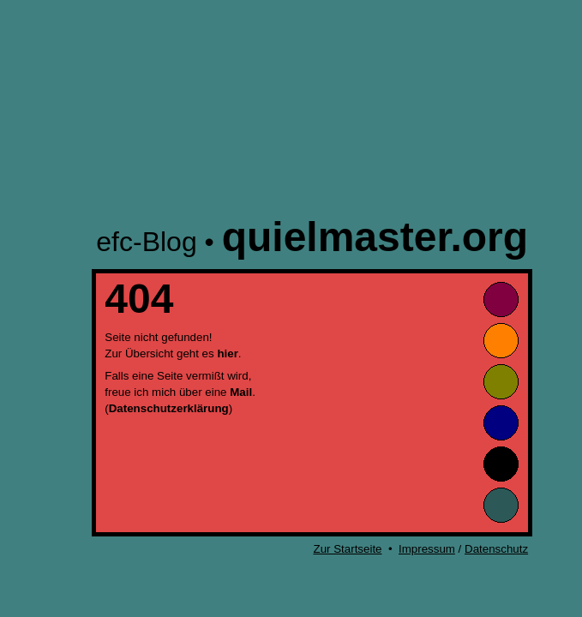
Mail (241, 392)
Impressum (427, 548)
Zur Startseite (348, 548)
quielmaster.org (375, 237)
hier (227, 353)
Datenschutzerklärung (169, 408)
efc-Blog (146, 241)
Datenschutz (496, 548)
